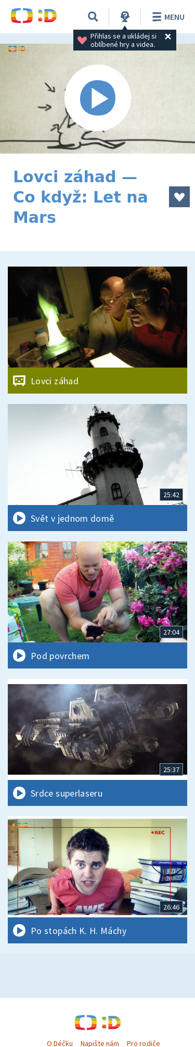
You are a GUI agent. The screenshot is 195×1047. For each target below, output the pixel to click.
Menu (167, 16)
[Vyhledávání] (93, 16)
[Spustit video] (97, 99)
